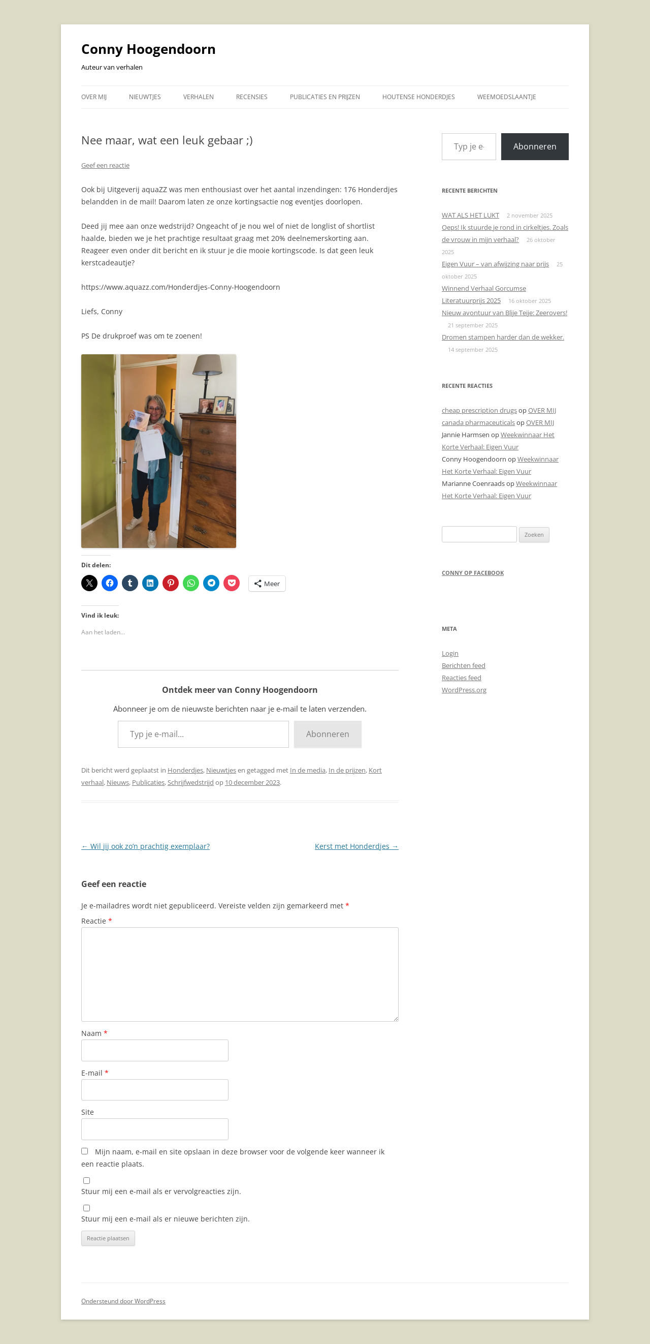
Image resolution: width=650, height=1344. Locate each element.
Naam (94, 1033)
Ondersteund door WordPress (123, 1301)
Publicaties (148, 782)
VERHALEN (198, 97)
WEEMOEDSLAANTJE (506, 97)
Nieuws (118, 782)
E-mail (95, 1073)
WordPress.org (464, 689)
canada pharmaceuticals (478, 422)
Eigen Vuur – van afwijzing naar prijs (495, 263)
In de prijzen (347, 770)
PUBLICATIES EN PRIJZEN (325, 97)
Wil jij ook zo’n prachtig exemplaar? (145, 846)
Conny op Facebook (473, 572)
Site (87, 1112)
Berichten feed (463, 665)
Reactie (96, 921)
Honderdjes (185, 770)
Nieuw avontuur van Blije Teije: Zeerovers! (504, 312)
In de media (308, 770)
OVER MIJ (94, 97)
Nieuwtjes (221, 770)
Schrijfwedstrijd (191, 782)
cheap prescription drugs (479, 410)
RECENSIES (252, 97)
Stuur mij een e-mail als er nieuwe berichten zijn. (165, 1219)
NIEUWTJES (145, 97)
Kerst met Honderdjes (357, 846)
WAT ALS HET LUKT (470, 215)
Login (450, 653)
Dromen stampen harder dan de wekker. (503, 337)
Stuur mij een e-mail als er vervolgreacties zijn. (161, 1191)
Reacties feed (461, 677)
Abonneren (327, 734)
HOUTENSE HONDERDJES (418, 97)
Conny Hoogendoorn (148, 49)
